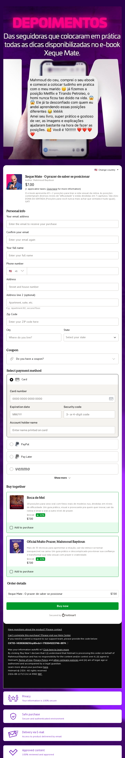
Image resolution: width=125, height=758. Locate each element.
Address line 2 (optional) (20, 295)
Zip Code (11, 314)
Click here (52, 188)
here (45, 667)
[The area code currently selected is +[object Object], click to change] (16, 271)
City (8, 330)
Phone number (15, 263)
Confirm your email (17, 232)
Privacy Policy (40, 660)
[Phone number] (73, 271)
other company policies (65, 660)
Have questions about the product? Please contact (35, 629)
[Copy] (38, 643)
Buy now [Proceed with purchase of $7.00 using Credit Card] (62, 606)
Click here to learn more (56, 649)
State (67, 330)
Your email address (17, 216)
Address (11, 279)
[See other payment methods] (62, 478)
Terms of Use (25, 660)
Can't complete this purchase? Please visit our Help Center (39, 635)
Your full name (15, 248)
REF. (40, 673)
